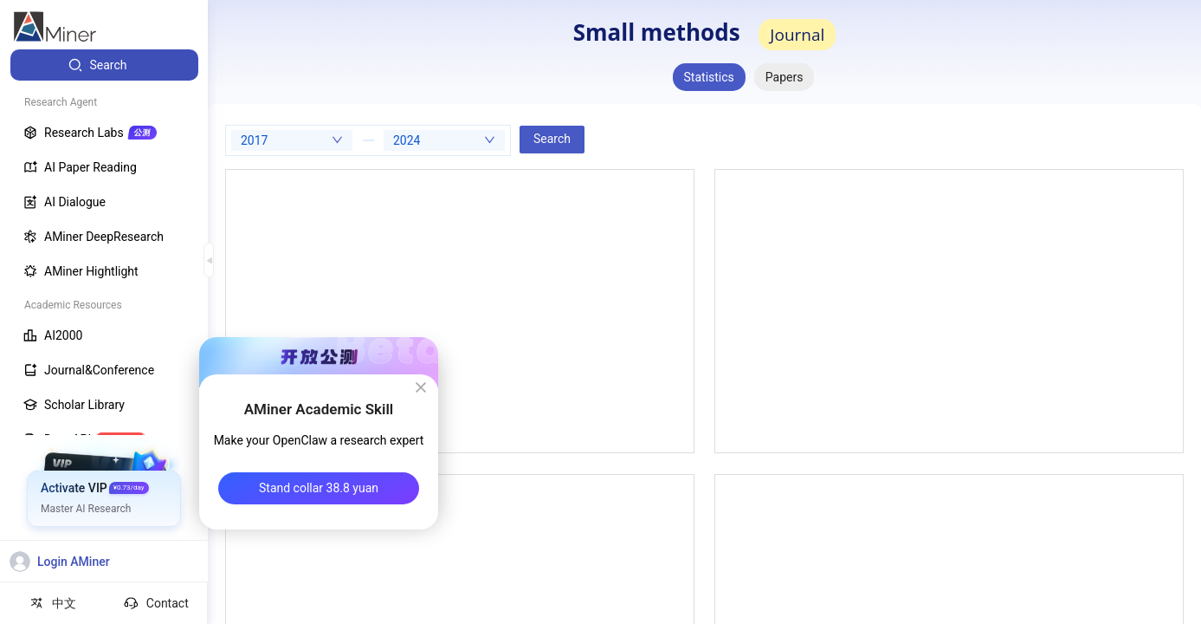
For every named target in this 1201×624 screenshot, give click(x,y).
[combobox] (291, 140)
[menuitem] (104, 65)
